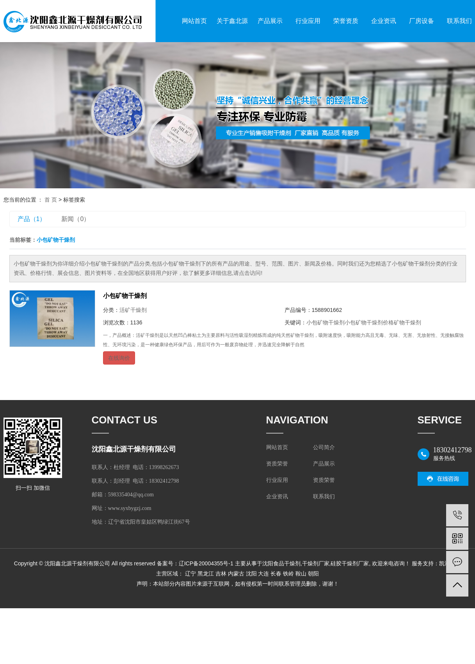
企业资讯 (383, 21)
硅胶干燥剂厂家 (350, 563)
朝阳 (313, 573)
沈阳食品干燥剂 (281, 563)
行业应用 (307, 21)
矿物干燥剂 (407, 322)
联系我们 (324, 496)
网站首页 (194, 21)
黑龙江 (205, 573)
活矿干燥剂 (133, 310)
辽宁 (190, 573)
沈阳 (251, 573)
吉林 (220, 573)
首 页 (50, 200)
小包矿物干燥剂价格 (369, 322)
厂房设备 (421, 21)
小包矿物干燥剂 (125, 295)
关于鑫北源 (232, 21)
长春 (275, 573)
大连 (263, 573)
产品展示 (270, 21)
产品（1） (32, 219)
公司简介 (324, 447)
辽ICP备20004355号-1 (206, 563)
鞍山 (300, 573)
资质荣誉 (277, 464)
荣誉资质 (345, 21)
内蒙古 (236, 573)
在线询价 (119, 358)
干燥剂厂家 (315, 563)
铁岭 (288, 573)
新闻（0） (75, 219)
